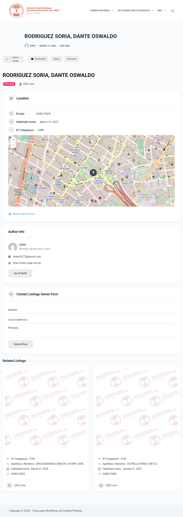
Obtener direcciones (21, 213)
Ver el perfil (20, 273)
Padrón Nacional (102, 11)
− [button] (13, 145)
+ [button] (13, 140)
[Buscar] (172, 10)
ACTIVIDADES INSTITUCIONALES (136, 11)
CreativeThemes (72, 510)
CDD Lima (65, 46)
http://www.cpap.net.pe (27, 263)
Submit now (20, 344)
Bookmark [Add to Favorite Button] (38, 58)
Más (162, 11)
